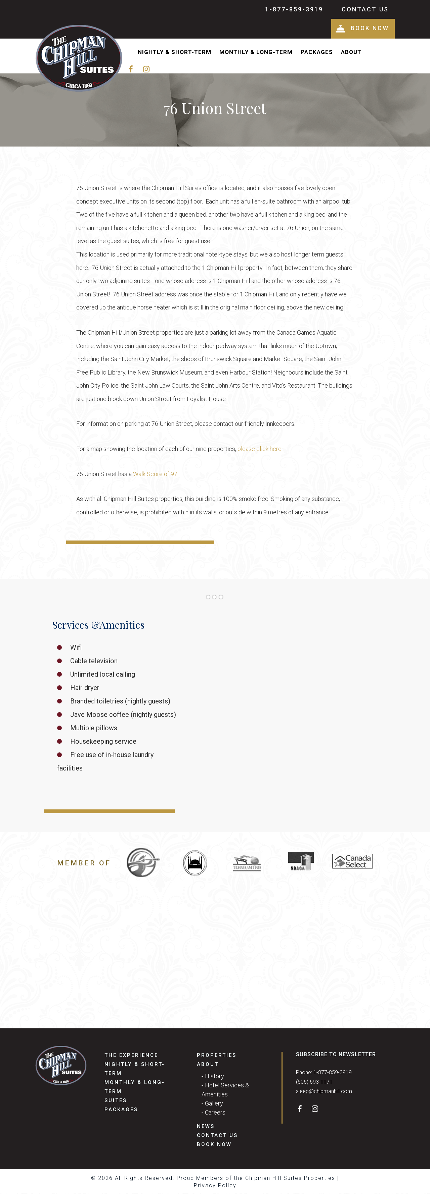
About (351, 52)
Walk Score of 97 (155, 474)
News (206, 1127)
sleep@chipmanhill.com (324, 1092)
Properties (216, 1056)
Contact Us (365, 9)
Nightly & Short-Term (174, 52)
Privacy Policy (215, 1186)
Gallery (214, 1103)
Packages (317, 52)
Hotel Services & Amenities (225, 1090)
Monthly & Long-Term (256, 52)
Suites (115, 1101)
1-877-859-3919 (294, 9)
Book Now (361, 29)
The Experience (131, 1056)
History (214, 1076)
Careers (215, 1113)
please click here (260, 449)
